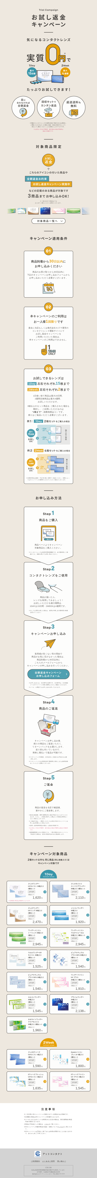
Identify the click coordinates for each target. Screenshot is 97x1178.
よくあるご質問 (48, 1161)
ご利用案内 (35, 1161)
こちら (46, 1124)
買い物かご (61, 1161)
